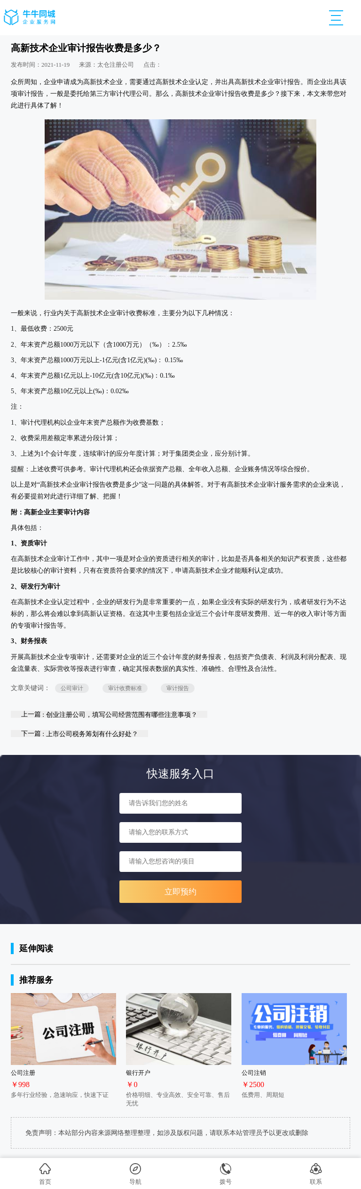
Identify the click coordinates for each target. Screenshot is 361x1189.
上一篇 (109, 714)
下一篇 (79, 733)
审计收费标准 (125, 688)
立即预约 (180, 891)
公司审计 (72, 688)
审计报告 (177, 688)
